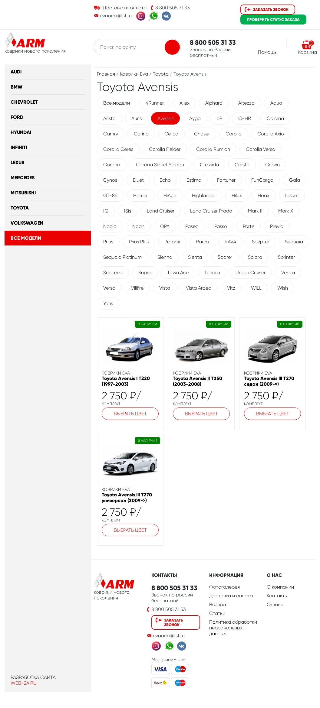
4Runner (155, 103)
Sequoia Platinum (122, 257)
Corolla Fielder (164, 149)
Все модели (26, 238)
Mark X (285, 211)
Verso (109, 288)
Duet (138, 180)
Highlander (204, 195)
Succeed (113, 272)
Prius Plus (139, 242)
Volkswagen (27, 223)
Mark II (255, 211)
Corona (111, 164)
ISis (127, 211)
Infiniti (19, 147)
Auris (136, 118)
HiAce (169, 195)
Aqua (276, 103)
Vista (164, 288)
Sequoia (294, 242)
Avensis (165, 118)
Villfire (137, 288)
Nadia (110, 226)
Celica (171, 134)
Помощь (267, 52)
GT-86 (110, 195)
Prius (108, 242)
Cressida (209, 164)
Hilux (237, 195)
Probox (172, 242)
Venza (288, 272)
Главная (106, 74)
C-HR (244, 118)
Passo (220, 226)
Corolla (234, 134)
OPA (165, 226)
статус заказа (273, 19)
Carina (141, 134)
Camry (110, 134)
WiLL (256, 288)
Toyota (20, 208)
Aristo (109, 118)
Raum (202, 242)
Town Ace (178, 272)
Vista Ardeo (198, 288)
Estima (193, 180)
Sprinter (286, 257)
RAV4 (230, 242)
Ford (17, 117)
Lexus (17, 162)
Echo (165, 180)
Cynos (110, 180)
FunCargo (262, 180)
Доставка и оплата (125, 8)
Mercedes (23, 177)
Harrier (140, 195)
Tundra (212, 272)
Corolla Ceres (118, 149)
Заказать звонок (271, 9)
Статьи (217, 613)
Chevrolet (24, 102)
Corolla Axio (270, 134)
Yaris (108, 303)
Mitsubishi (23, 193)
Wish (282, 288)
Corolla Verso (260, 149)
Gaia (294, 180)
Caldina (275, 118)
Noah (138, 226)
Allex (185, 103)
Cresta (242, 164)
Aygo (195, 118)
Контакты (277, 596)
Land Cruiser (160, 211)
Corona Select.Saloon (160, 164)
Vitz (231, 288)
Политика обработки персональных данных (233, 627)
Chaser (202, 134)
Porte (248, 226)
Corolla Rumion (213, 149)
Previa (276, 226)
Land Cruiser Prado (211, 211)
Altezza (246, 103)
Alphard (214, 103)
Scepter (260, 242)
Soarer (225, 257)
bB (219, 118)
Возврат (218, 604)
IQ (105, 211)
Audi (16, 72)
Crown (272, 164)
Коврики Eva (134, 74)
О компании (280, 587)
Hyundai (21, 132)
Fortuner (226, 180)
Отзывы (275, 604)
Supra (144, 272)
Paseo (192, 226)
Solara (255, 257)
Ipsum (292, 195)
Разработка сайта (33, 677)
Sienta (195, 257)
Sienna (164, 257)
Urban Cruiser (251, 272)
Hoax (263, 195)
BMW (16, 87)
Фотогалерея (224, 587)
